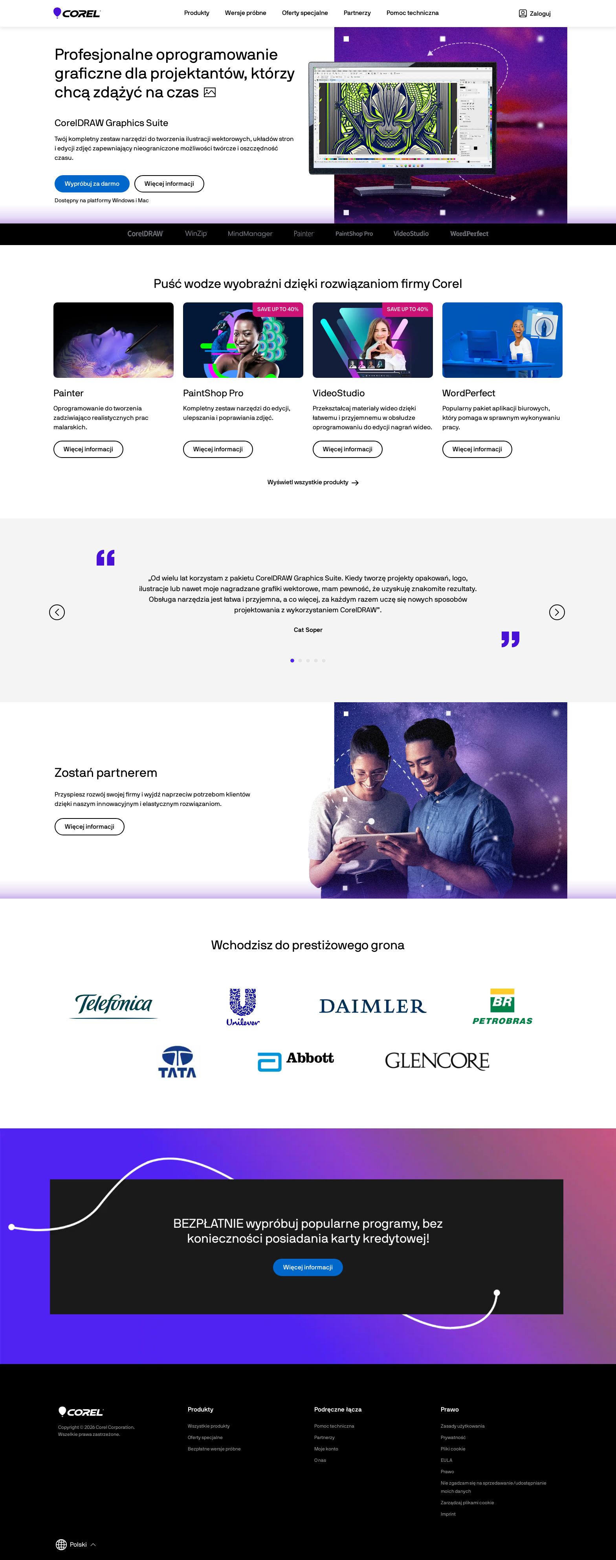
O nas (321, 1460)
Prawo (448, 1471)
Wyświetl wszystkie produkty (308, 482)
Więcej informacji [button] (88, 449)
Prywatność (455, 1437)
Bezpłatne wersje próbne (218, 1449)
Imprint (449, 1514)
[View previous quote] (58, 612)
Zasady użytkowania (466, 1426)
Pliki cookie (455, 1449)
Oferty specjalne (208, 1437)
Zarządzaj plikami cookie (471, 1502)
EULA (447, 1460)
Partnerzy (326, 1437)
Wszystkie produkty (212, 1426)
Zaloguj (535, 14)
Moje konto (328, 1449)
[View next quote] (558, 612)
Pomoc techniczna (337, 1426)
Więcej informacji (169, 184)
